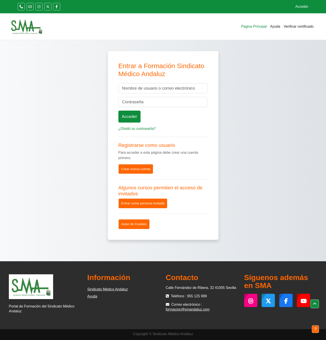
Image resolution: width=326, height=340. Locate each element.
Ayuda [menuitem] (275, 26)
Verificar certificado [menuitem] (299, 26)
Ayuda (92, 296)
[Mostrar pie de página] (315, 329)
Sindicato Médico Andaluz (107, 289)
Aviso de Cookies (134, 224)
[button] (315, 304)
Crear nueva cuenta (135, 169)
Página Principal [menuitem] (254, 26)
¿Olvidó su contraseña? (137, 129)
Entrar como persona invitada (143, 203)
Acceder (301, 6)
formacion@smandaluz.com (188, 309)
